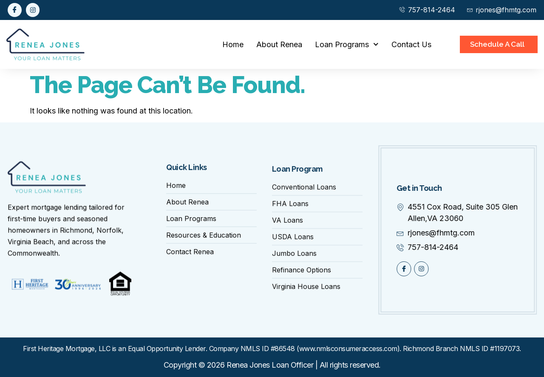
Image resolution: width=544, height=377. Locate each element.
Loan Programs (347, 44)
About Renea (279, 44)
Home (233, 44)
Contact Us (411, 44)
